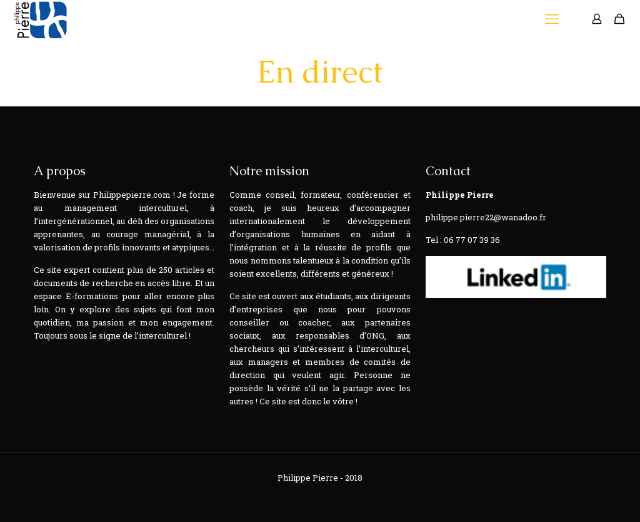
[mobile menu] (553, 18)
